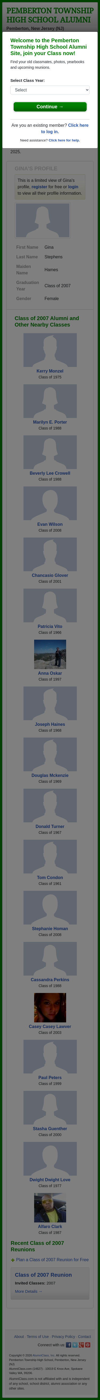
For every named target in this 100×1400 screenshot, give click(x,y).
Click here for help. (64, 140)
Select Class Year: (27, 80)
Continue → (50, 106)
